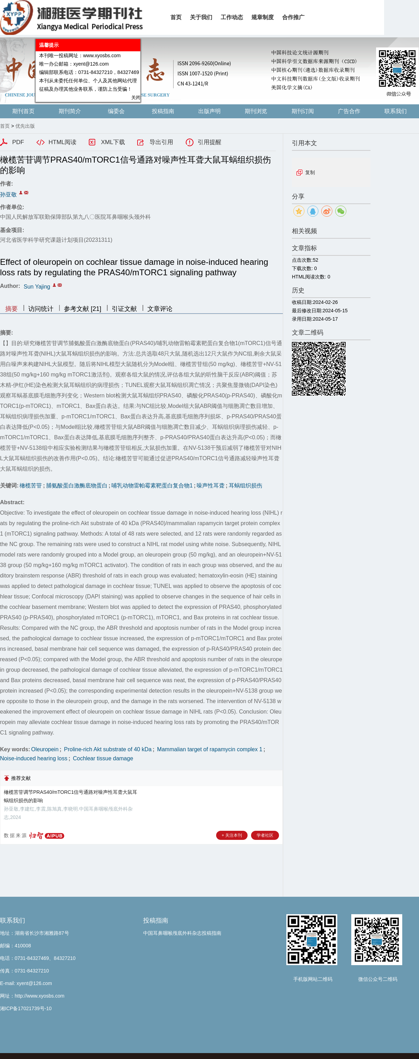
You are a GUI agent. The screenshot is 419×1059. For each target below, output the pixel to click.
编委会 (116, 111)
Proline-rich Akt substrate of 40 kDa (107, 749)
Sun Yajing (37, 287)
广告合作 (349, 111)
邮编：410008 (15, 945)
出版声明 (209, 111)
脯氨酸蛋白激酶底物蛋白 (77, 486)
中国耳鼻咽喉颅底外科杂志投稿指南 (182, 933)
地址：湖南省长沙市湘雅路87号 (34, 933)
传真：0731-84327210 (24, 971)
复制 (310, 172)
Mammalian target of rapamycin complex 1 (208, 749)
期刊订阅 (303, 111)
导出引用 (161, 142)
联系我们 (395, 111)
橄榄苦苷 (31, 486)
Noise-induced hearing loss (33, 758)
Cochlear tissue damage (102, 758)
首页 (5, 126)
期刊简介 (70, 111)
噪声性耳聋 (211, 486)
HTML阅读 (62, 142)
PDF (18, 142)
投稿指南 (163, 111)
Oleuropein (44, 749)
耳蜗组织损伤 (245, 486)
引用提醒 (209, 142)
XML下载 (113, 142)
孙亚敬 (8, 194)
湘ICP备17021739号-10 (26, 1008)
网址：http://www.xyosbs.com (32, 996)
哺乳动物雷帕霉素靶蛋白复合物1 (152, 486)
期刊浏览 (256, 111)
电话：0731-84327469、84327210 (37, 958)
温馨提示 (46, 42)
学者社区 (265, 835)
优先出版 (25, 126)
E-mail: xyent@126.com (26, 983)
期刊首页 (23, 111)
